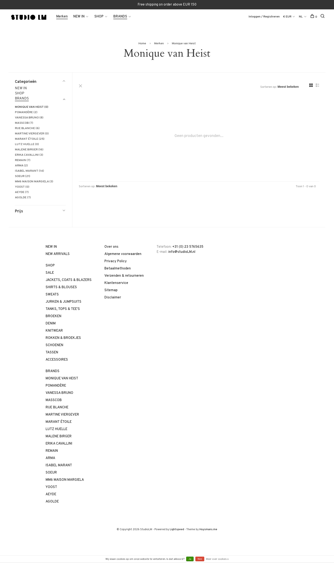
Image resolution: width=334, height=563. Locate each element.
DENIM (51, 323)
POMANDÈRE (26, 112)
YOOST (22, 187)
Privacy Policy (115, 261)
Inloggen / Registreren (264, 17)
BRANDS (120, 16)
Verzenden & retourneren (124, 276)
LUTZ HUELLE (27, 144)
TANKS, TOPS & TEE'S (63, 309)
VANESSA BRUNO (29, 118)
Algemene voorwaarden (122, 254)
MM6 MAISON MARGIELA (34, 181)
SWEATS (52, 294)
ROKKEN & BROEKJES (63, 338)
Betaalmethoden (117, 268)
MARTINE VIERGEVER (32, 133)
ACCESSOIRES (57, 360)
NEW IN (79, 16)
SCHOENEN (54, 345)
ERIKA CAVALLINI (29, 155)
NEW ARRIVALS (58, 254)
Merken (62, 16)
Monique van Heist (184, 43)
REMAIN (22, 160)
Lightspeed (177, 529)
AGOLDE (23, 197)
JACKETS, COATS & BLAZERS (69, 280)
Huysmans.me (208, 529)
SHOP (99, 16)
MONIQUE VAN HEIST (31, 107)
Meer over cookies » (217, 559)
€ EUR (287, 17)
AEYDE (22, 192)
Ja (190, 559)
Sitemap (111, 290)
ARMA (21, 165)
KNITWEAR (54, 331)
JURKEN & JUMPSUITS (63, 302)
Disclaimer (112, 297)
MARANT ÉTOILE (30, 139)
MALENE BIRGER (29, 149)
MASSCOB (24, 123)
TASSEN (52, 352)
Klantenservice (116, 283)
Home (142, 43)
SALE (50, 273)
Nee (200, 559)
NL (301, 17)
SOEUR (22, 176)
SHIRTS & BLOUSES (61, 287)
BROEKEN (53, 316)
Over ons (111, 247)
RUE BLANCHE (27, 128)
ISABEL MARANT (29, 171)
